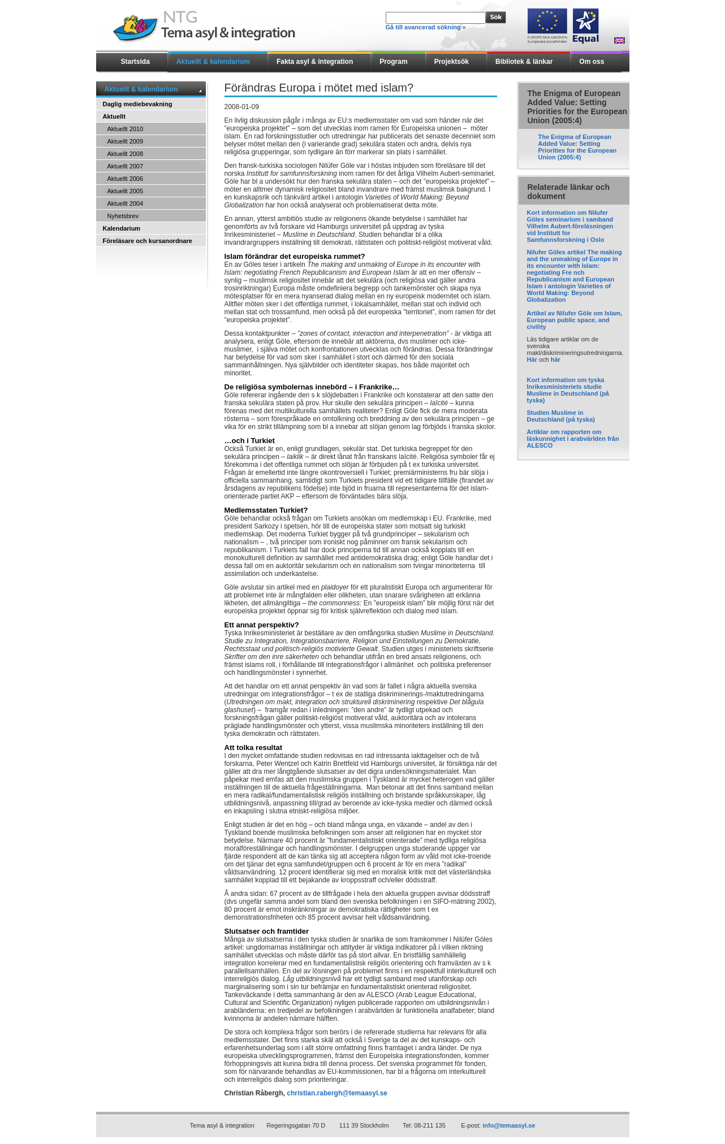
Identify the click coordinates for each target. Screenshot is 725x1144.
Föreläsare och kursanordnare (147, 240)
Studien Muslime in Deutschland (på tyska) (561, 416)
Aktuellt (114, 116)
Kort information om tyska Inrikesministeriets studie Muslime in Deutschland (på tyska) (568, 390)
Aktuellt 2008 (125, 153)
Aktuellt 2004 (125, 203)
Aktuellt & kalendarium (213, 62)
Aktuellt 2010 (125, 128)
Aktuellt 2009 (125, 141)
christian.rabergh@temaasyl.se (337, 1093)
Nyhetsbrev (123, 216)
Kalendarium (122, 228)
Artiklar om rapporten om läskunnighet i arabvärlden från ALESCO (573, 438)
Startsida (135, 62)
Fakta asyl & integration (315, 62)
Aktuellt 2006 (125, 178)
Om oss (591, 62)
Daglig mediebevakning (137, 104)
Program (393, 62)
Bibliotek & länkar (524, 62)
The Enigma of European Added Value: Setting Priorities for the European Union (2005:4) (577, 147)
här (555, 359)
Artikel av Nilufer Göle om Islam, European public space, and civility (575, 320)
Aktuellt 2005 (125, 191)
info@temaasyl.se (508, 1125)
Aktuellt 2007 (125, 166)
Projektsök (451, 62)
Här (532, 359)
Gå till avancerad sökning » (426, 27)
